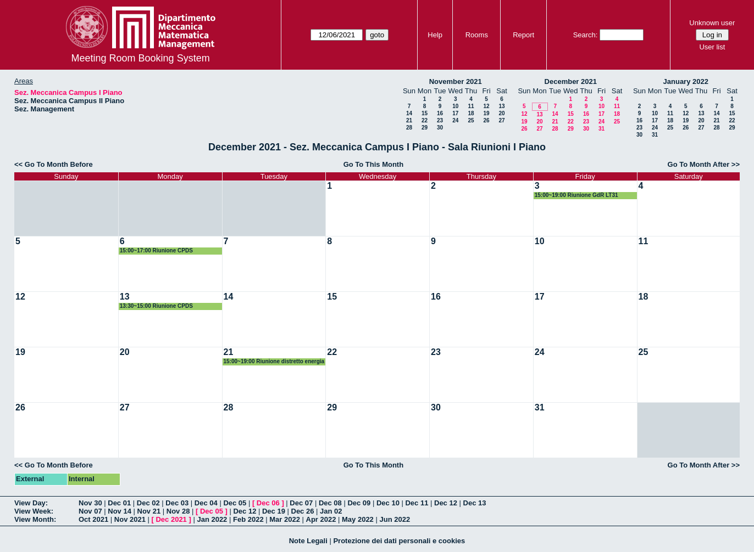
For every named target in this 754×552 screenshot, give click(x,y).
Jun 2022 (394, 519)
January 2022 (685, 81)
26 (486, 120)
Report (523, 35)
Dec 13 (474, 503)
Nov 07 (90, 511)
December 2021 (571, 81)
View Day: (31, 503)
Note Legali (308, 541)
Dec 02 (148, 503)
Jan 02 (331, 511)
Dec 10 (388, 503)
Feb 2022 (248, 519)
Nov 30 (90, 503)
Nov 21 (149, 511)
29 (425, 128)
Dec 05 (234, 503)
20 (501, 113)
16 (440, 113)
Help (435, 35)
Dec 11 (416, 503)
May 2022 (358, 519)
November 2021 (455, 81)
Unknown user (712, 23)
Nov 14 (119, 511)
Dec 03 (176, 503)
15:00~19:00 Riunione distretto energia (274, 361)
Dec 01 (119, 503)
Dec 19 (273, 511)
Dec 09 (358, 503)
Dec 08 (330, 503)
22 (425, 120)
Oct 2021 (93, 519)
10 (455, 106)
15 (425, 113)
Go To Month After (699, 164)
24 (455, 120)
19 (486, 113)
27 (501, 120)
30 (440, 128)
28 (409, 128)
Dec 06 (268, 503)
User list (712, 47)
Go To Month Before (59, 164)
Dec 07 (301, 503)
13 (501, 106)
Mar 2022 (284, 519)
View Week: (33, 511)
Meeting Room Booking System (140, 58)
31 (601, 129)
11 (471, 106)
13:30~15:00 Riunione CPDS (156, 306)
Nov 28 (178, 511)
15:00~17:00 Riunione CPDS (156, 250)
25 (471, 120)
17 (455, 113)
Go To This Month (373, 164)
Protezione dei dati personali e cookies (399, 541)
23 (440, 120)
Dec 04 (206, 503)
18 (471, 113)
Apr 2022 (321, 519)
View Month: (35, 519)
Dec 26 (302, 511)
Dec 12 (445, 503)
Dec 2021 (171, 519)
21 (409, 120)
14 (409, 113)
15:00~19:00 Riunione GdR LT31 (576, 195)
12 (486, 106)
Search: (585, 35)
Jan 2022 (212, 519)
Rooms (476, 35)
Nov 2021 (130, 519)
